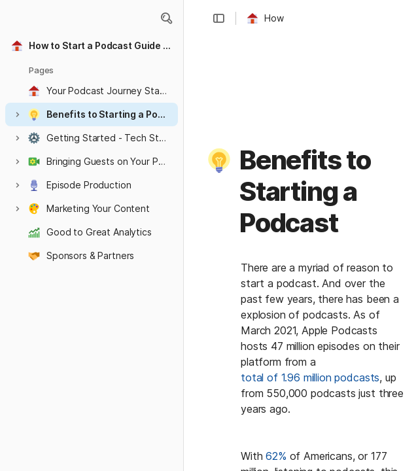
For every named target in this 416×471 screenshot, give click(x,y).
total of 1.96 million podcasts (310, 377)
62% (276, 455)
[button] (166, 18)
